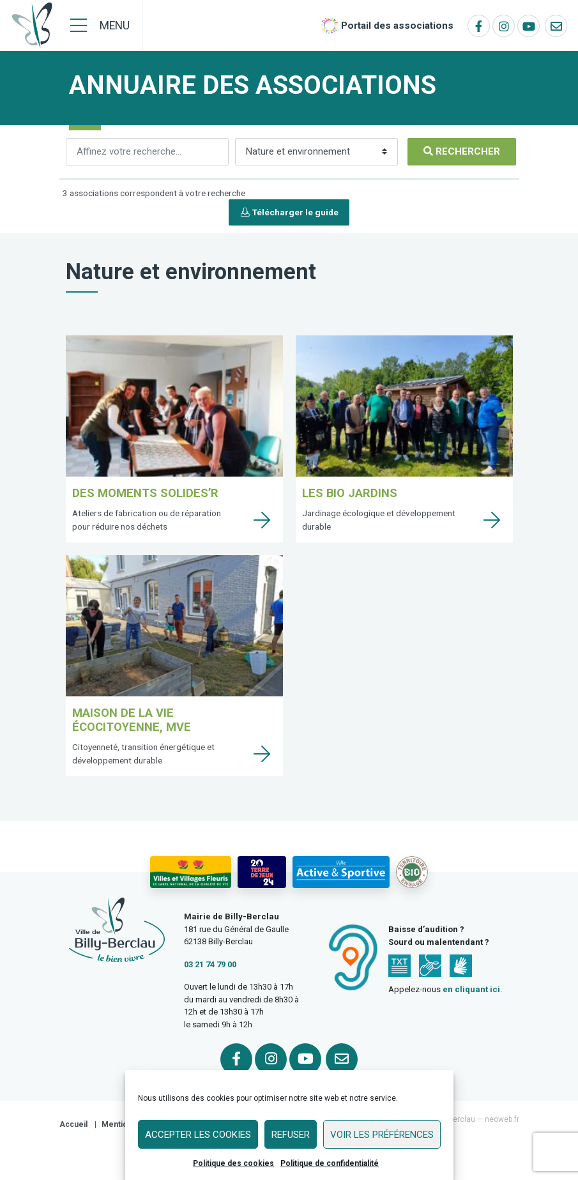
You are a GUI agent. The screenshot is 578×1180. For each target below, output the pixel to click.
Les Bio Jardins (349, 493)
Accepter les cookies (198, 1134)
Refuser (290, 1134)
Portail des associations (397, 25)
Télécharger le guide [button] (289, 212)
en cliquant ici (471, 989)
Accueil (73, 1124)
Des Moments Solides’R (145, 493)
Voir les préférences (382, 1134)
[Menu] (99, 25)
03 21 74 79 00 (210, 964)
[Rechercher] (147, 151)
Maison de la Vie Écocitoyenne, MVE (131, 719)
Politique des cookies (233, 1163)
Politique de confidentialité (329, 1163)
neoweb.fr (502, 1119)
